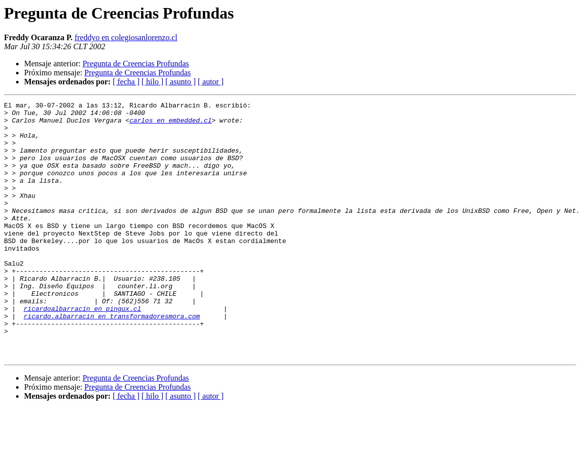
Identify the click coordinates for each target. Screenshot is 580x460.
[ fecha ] (125, 81)
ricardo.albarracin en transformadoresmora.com (112, 359)
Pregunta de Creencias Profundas (135, 63)
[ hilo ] (153, 81)
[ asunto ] (180, 81)
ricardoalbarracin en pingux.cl (82, 350)
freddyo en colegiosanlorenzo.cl (125, 37)
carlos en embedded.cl (171, 124)
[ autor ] (211, 81)
